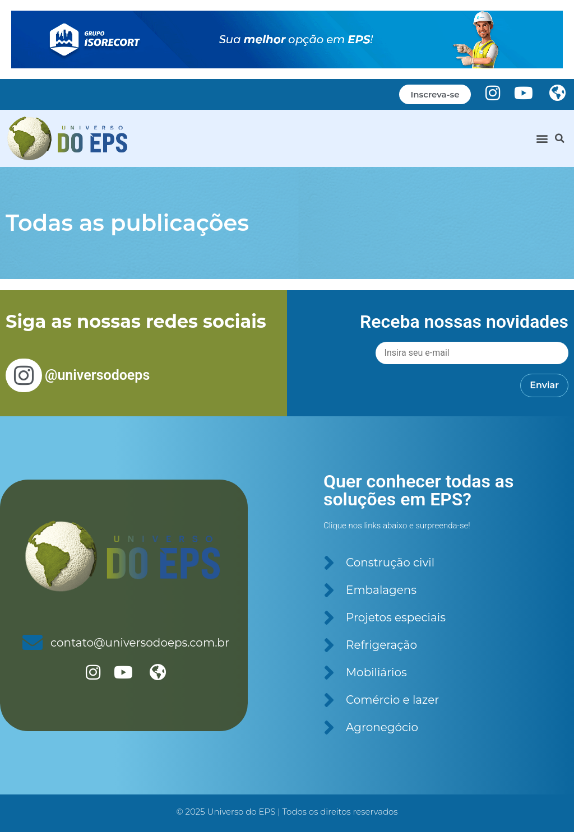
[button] (542, 138)
